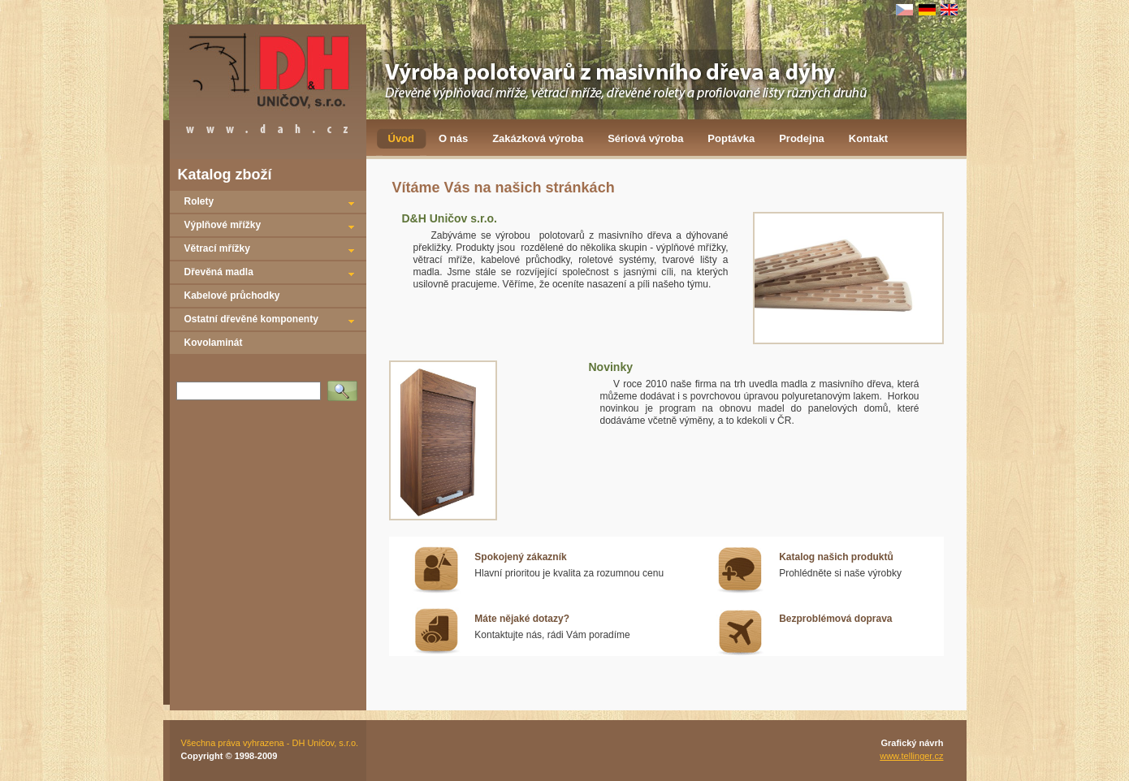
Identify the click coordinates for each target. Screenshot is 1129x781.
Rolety (199, 201)
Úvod (401, 138)
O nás (453, 138)
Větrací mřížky (217, 248)
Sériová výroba (645, 138)
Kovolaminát (213, 342)
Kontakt (868, 138)
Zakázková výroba (537, 138)
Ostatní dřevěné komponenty (251, 319)
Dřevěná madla (218, 272)
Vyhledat (345, 385)
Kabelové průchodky (232, 295)
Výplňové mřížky (223, 225)
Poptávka (731, 138)
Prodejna (801, 138)
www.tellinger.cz (911, 756)
